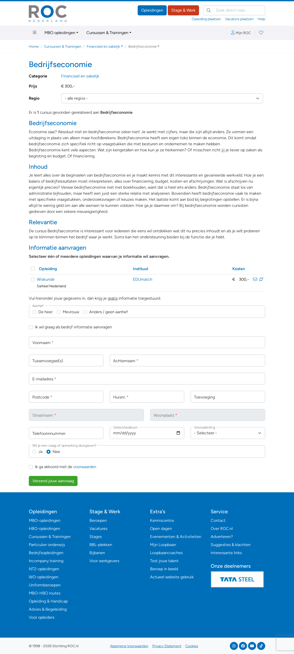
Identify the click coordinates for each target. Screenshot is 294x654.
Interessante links (226, 552)
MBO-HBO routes (44, 593)
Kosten (238, 268)
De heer (45, 311)
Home (34, 46)
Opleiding (48, 268)
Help (261, 19)
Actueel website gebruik (172, 577)
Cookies (191, 646)
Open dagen (161, 528)
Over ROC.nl (222, 528)
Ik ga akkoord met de (65, 466)
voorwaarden (84, 466)
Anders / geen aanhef (108, 311)
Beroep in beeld (164, 568)
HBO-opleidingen (44, 528)
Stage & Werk (183, 10)
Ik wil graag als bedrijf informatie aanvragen (73, 327)
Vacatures (98, 528)
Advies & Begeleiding (48, 609)
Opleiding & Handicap (48, 601)
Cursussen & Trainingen (107, 32)
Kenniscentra (162, 520)
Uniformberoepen (45, 585)
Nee (56, 451)
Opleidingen (152, 10)
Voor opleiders (41, 617)
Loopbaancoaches (166, 552)
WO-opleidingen (43, 577)
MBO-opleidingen (44, 520)
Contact (218, 520)
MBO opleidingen (59, 32)
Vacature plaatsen (239, 19)
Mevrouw (71, 311)
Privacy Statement (166, 646)
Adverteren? (222, 536)
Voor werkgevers (104, 560)
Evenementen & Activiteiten (175, 536)
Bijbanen (97, 552)
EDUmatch (142, 279)
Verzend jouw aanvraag (53, 480)
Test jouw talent (164, 560)
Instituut (140, 268)
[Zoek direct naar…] (234, 10)
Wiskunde (46, 279)
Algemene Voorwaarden (129, 646)
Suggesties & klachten (231, 544)
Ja (40, 451)
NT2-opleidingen (44, 568)
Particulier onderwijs (47, 544)
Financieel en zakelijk (80, 76)
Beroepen (98, 520)
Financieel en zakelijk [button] (103, 46)
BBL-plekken (100, 544)
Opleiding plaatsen (206, 19)
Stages (95, 536)
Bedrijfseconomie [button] (142, 46)
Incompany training (46, 560)
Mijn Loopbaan (163, 544)
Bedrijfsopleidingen (46, 552)
